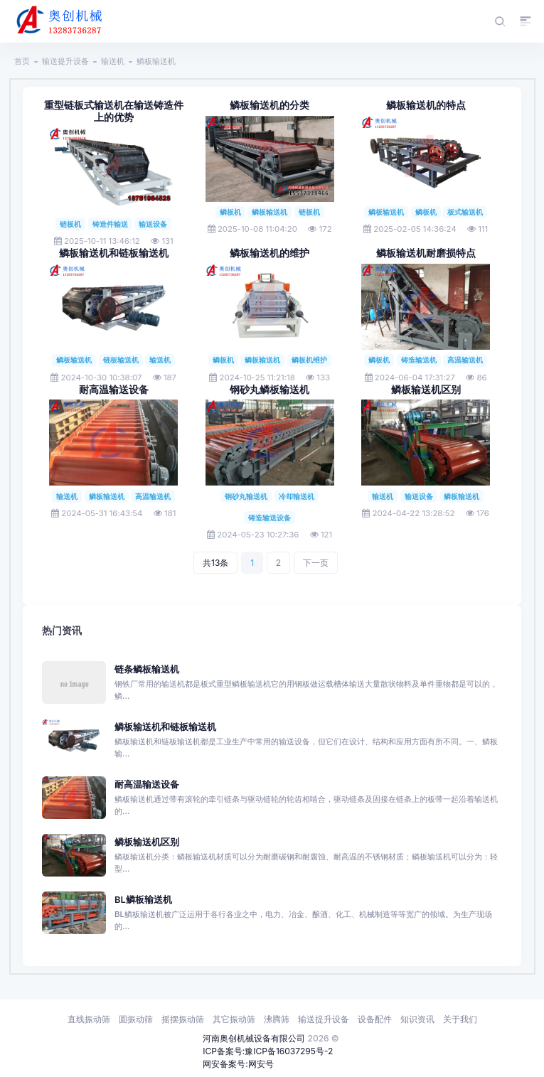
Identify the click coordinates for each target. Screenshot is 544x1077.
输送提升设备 (65, 61)
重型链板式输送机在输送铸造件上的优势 (113, 111)
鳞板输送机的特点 (426, 105)
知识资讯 (417, 1019)
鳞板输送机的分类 (269, 105)
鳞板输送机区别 (426, 389)
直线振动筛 (89, 1019)
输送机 (112, 61)
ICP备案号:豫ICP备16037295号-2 (268, 1051)
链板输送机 (121, 359)
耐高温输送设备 (114, 389)
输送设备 (153, 224)
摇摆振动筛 (182, 1019)
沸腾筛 (276, 1019)
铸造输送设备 (269, 517)
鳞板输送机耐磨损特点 (426, 253)
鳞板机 (230, 212)
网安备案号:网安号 (238, 1064)
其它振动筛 (234, 1019)
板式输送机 (465, 212)
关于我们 (460, 1019)
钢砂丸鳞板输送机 (269, 389)
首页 (22, 61)
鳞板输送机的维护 (269, 253)
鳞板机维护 (309, 359)
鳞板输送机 (156, 61)
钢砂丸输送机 (246, 496)
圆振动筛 (136, 1019)
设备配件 (375, 1019)
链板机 (70, 224)
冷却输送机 (296, 496)
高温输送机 (465, 359)
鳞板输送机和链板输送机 (114, 253)
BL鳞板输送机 (143, 899)
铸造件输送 (110, 224)
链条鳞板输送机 (146, 669)
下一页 (316, 562)
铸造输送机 (419, 359)
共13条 (215, 562)
